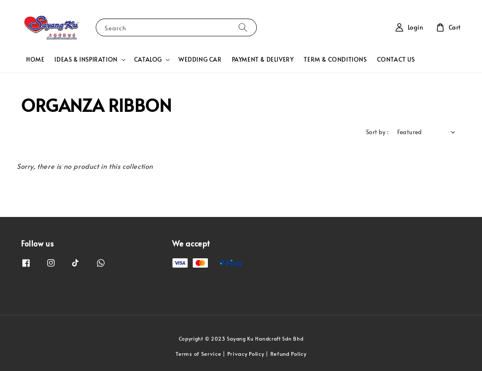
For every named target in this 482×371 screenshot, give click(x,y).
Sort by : (377, 132)
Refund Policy (288, 353)
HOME (35, 59)
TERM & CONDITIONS (335, 59)
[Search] (242, 27)
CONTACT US (396, 59)
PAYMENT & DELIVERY (263, 59)
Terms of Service (198, 353)
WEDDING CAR (200, 59)
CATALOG (148, 59)
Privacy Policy (245, 353)
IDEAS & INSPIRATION (85, 59)
